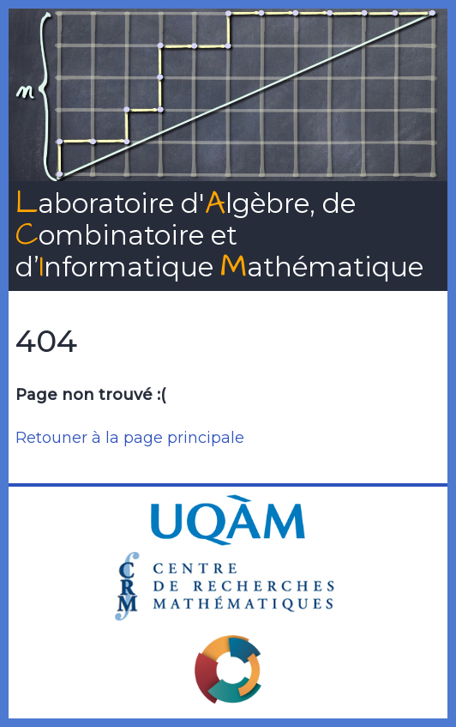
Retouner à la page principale (129, 437)
